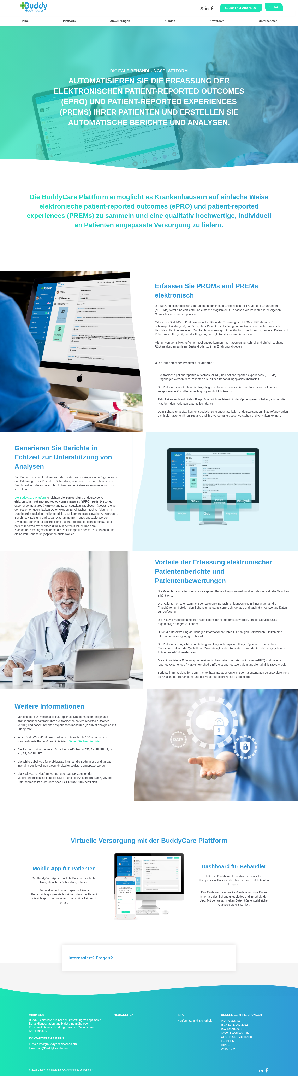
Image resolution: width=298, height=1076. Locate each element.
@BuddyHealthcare (54, 1048)
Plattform (69, 21)
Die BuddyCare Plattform (30, 497)
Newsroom (217, 21)
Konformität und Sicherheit (195, 1020)
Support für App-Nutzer (241, 7)
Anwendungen (120, 21)
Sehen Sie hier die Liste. (84, 741)
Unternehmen (268, 21)
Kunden (170, 21)
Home (24, 21)
